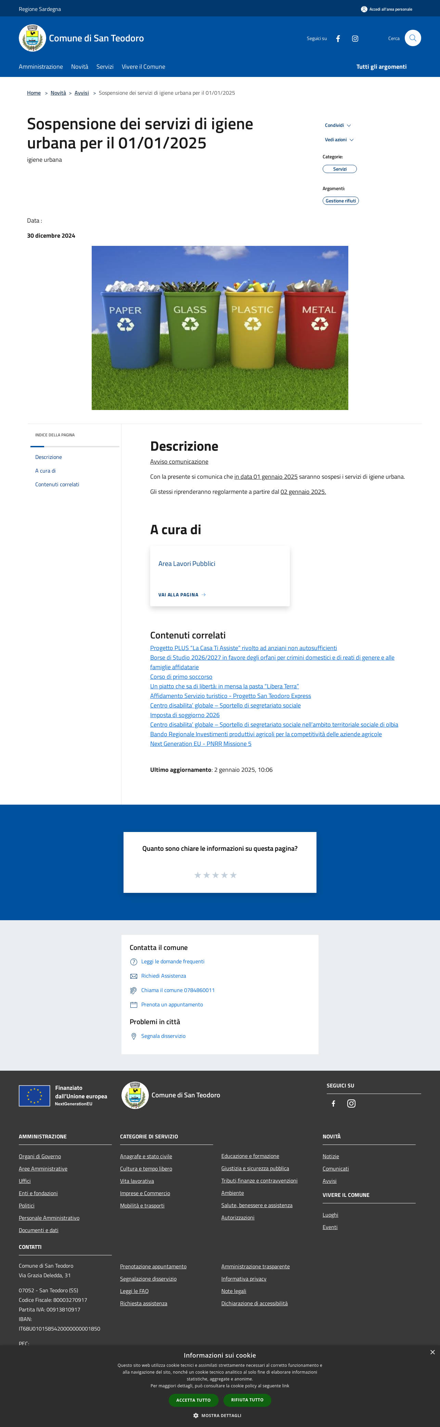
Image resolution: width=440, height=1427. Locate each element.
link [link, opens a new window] (285, 1386)
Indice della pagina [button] (55, 435)
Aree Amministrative (43, 1168)
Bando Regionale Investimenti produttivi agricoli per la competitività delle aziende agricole (266, 734)
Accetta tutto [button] (194, 1400)
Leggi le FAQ (134, 1291)
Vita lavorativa (137, 1181)
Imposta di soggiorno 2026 (185, 714)
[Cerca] (413, 38)
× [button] (432, 1352)
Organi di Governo (40, 1156)
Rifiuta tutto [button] (247, 1400)
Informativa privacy (244, 1278)
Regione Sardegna (40, 9)
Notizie (331, 1156)
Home (34, 93)
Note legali (233, 1291)
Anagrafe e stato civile (146, 1156)
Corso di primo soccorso (181, 676)
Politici (27, 1205)
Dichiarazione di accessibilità (254, 1303)
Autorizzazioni (238, 1217)
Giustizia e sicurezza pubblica (255, 1168)
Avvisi (82, 93)
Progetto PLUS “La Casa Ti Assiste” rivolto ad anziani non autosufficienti (243, 647)
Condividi (339, 125)
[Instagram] (352, 37)
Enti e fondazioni (38, 1193)
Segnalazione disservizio (148, 1278)
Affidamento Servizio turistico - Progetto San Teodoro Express (230, 695)
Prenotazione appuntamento (153, 1266)
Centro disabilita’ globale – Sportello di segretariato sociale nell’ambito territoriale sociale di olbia (274, 724)
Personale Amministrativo (49, 1218)
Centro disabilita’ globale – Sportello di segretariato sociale (225, 705)
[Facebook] (335, 37)
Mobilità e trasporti (142, 1205)
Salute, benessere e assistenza (257, 1205)
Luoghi (330, 1215)
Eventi (330, 1227)
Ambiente (232, 1193)
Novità (58, 93)
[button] (220, 1415)
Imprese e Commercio (145, 1193)
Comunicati (336, 1168)
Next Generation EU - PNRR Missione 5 (200, 743)
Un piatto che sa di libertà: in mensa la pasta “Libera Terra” (224, 686)
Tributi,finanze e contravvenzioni (259, 1180)
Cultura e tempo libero (146, 1168)
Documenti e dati (39, 1230)
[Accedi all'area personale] (386, 9)
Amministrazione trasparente (255, 1266)
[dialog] (220, 1386)
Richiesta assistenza (143, 1303)
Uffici (25, 1181)
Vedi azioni (340, 140)
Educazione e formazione (250, 1156)
